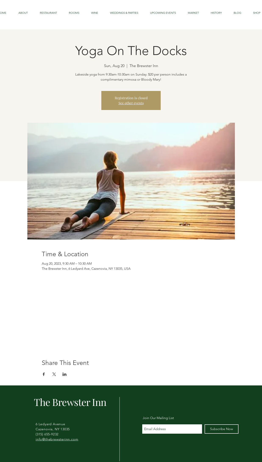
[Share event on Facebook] (44, 374)
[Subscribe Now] (221, 429)
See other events (131, 103)
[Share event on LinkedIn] (65, 374)
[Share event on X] (54, 374)
